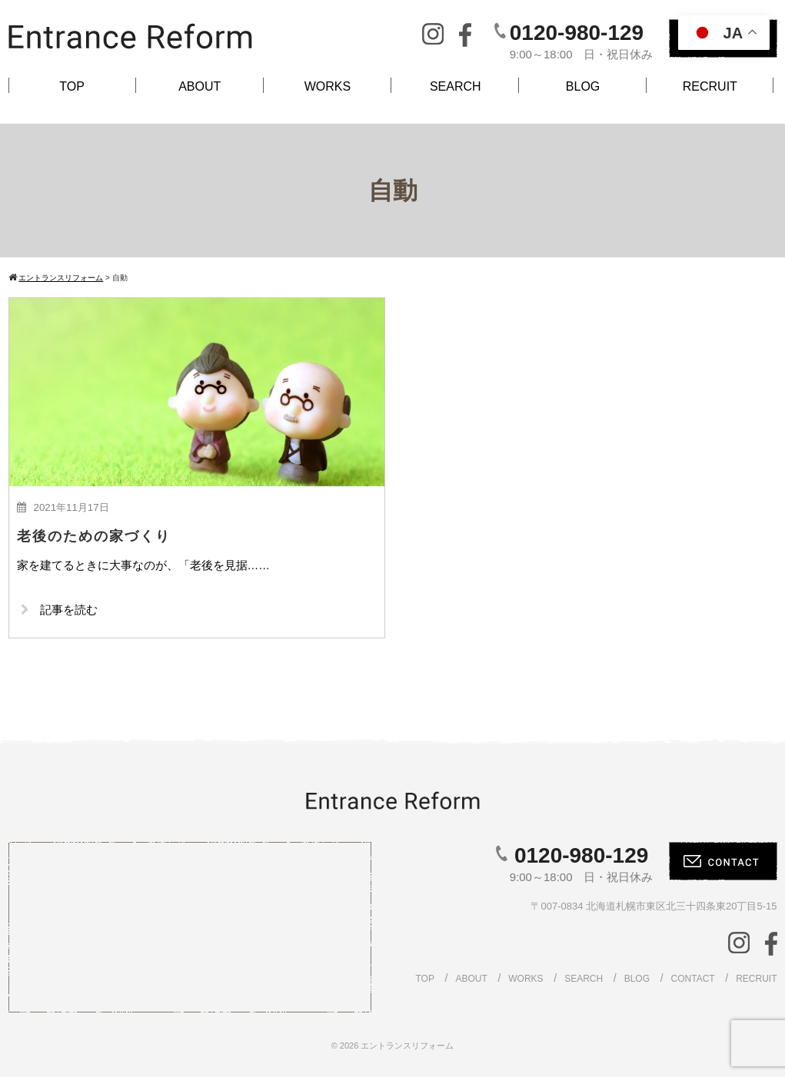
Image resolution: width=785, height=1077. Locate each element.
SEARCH (455, 86)
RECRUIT (710, 86)
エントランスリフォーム (407, 1045)
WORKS (327, 86)
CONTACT (693, 978)
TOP (72, 86)
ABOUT (199, 86)
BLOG (583, 86)
